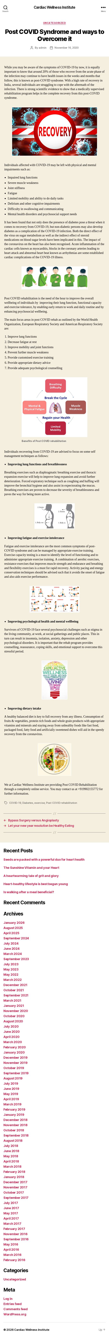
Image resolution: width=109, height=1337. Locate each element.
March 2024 (12, 954)
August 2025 (13, 928)
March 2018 (12, 1166)
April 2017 (11, 1218)
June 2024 (11, 948)
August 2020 (13, 1021)
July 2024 (11, 943)
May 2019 (10, 1094)
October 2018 (13, 1130)
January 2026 (14, 922)
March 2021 (12, 1000)
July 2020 (11, 1026)
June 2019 (11, 1089)
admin (42, 47)
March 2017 (12, 1223)
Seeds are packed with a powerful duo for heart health (44, 859)
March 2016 (12, 1255)
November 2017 (15, 1187)
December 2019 (15, 1057)
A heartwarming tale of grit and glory (31, 876)
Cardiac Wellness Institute (54, 7)
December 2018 (15, 1120)
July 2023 (11, 964)
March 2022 (12, 980)
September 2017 (15, 1197)
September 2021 (15, 995)
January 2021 (13, 1006)
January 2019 (13, 1114)
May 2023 (11, 969)
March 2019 (12, 1104)
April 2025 (11, 933)
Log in (7, 1299)
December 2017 (15, 1182)
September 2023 (16, 959)
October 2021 (13, 990)
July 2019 (10, 1083)
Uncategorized (54, 22)
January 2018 (13, 1177)
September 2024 (16, 938)
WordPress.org (14, 1314)
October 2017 (13, 1192)
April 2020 (11, 1037)
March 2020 (12, 1042)
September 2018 (16, 1135)
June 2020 (11, 1031)
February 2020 (14, 1047)
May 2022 (10, 974)
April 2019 (11, 1099)
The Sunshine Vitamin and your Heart (31, 867)
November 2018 (15, 1125)
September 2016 (16, 1239)
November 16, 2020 (67, 47)
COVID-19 (15, 802)
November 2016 (15, 1234)
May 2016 (10, 1244)
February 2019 (14, 1109)
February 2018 (14, 1172)
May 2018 (10, 1156)
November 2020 (15, 1011)
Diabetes (27, 802)
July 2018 (10, 1146)
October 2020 (14, 1016)
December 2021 (15, 985)
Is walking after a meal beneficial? (28, 892)
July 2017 (10, 1203)
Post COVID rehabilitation (61, 802)
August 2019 (13, 1078)
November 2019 (15, 1063)
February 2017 (14, 1229)
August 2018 (13, 1140)
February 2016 (14, 1260)
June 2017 (11, 1208)
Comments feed (15, 1309)
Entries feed (12, 1304)
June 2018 (11, 1151)
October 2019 (13, 1068)
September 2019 (16, 1073)
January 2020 (14, 1052)
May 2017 (10, 1213)
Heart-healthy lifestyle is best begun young (35, 884)
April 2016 (11, 1249)
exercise (39, 802)
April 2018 (11, 1161)
